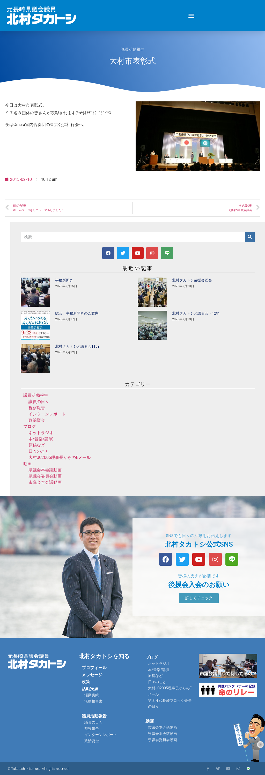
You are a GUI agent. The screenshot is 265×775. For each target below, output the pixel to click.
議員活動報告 (132, 49)
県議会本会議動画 (45, 469)
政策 (86, 681)
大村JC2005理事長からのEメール (59, 457)
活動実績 (90, 688)
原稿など (36, 445)
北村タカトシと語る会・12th (195, 313)
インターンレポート (47, 414)
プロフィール (94, 667)
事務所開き (64, 280)
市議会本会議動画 (45, 482)
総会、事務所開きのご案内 (77, 313)
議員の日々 (38, 401)
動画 (27, 463)
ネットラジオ (40, 432)
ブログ (29, 426)
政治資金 (36, 420)
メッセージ (92, 674)
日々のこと (38, 451)
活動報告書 (93, 701)
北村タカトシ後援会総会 (192, 280)
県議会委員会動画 (45, 476)
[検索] (250, 237)
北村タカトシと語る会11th (77, 346)
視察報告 (36, 407)
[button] (191, 15)
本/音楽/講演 (40, 438)
